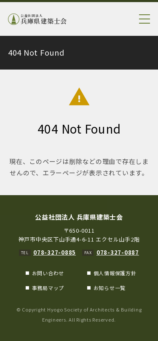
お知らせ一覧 (110, 287)
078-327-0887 (117, 252)
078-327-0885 (54, 252)
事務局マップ (48, 287)
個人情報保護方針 (115, 273)
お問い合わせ (48, 273)
